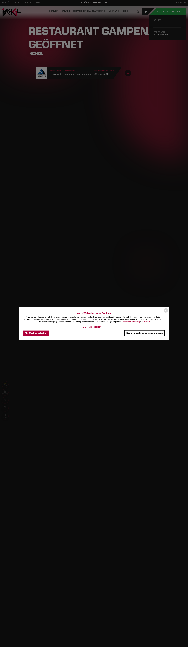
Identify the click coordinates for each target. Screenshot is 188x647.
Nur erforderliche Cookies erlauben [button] (144, 333)
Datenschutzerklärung (131, 321)
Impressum (145, 321)
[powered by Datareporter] (165, 312)
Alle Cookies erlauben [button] (36, 333)
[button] (92, 327)
